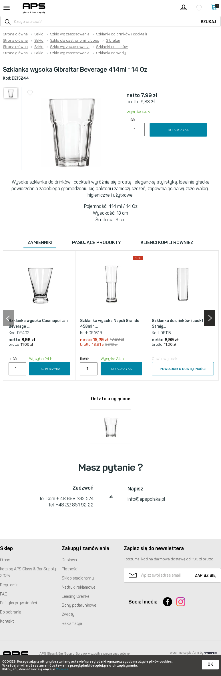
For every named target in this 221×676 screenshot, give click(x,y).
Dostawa (69, 560)
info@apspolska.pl (146, 499)
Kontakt (7, 621)
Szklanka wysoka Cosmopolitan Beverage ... (38, 323)
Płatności (70, 569)
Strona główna (15, 34)
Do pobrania (10, 612)
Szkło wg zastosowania (69, 34)
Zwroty (68, 614)
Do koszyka (178, 130)
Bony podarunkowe (79, 605)
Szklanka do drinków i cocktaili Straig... (180, 323)
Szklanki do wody (111, 53)
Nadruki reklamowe (78, 587)
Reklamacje (72, 623)
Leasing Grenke (75, 596)
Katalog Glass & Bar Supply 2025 (28, 572)
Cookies (62, 669)
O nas (5, 560)
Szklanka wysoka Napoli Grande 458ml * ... (109, 323)
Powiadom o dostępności (183, 369)
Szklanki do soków (112, 47)
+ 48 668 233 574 (74, 498)
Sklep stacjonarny (78, 578)
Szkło (38, 34)
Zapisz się (205, 575)
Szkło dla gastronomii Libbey (74, 41)
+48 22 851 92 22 (74, 505)
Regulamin (9, 585)
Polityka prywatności (18, 603)
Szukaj (208, 21)
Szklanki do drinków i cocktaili (121, 34)
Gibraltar (113, 41)
